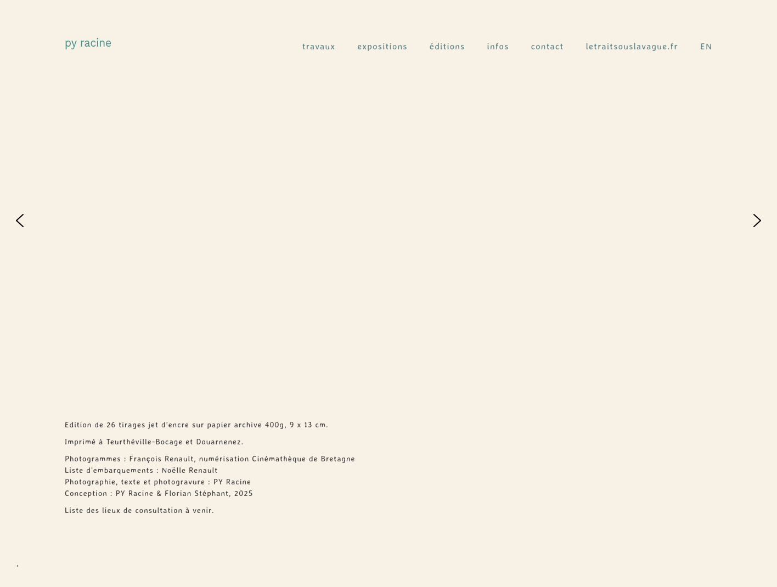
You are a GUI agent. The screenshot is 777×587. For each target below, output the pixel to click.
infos (498, 46)
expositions (382, 46)
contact (547, 46)
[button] (20, 220)
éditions (447, 46)
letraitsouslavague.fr (632, 46)
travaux (319, 46)
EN (706, 46)
